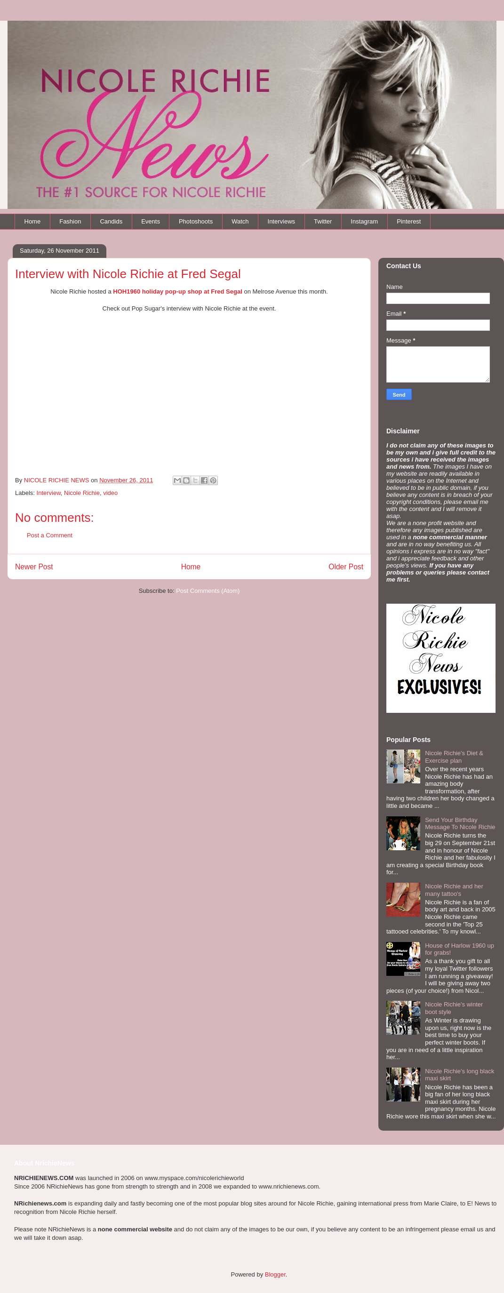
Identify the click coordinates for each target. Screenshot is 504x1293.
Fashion (70, 221)
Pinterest (409, 221)
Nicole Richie (82, 492)
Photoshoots (196, 221)
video (110, 492)
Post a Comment (49, 535)
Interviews (282, 221)
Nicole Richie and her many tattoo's (454, 890)
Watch (240, 221)
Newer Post (34, 567)
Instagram (364, 221)
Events (150, 221)
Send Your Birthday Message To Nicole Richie (460, 823)
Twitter (323, 221)
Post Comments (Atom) (208, 590)
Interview (49, 492)
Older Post (345, 567)
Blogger (275, 1274)
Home (32, 221)
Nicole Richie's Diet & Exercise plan (454, 757)
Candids (111, 221)
